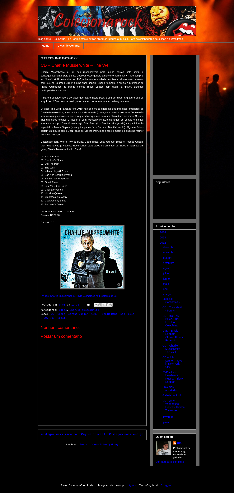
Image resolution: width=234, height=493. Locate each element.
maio (166, 283)
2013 (163, 237)
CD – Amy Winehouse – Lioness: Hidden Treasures (173, 405)
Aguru (132, 485)
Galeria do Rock (172, 395)
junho (166, 278)
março (167, 294)
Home (45, 45)
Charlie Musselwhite (84, 310)
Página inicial (93, 434)
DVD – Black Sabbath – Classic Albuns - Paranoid (173, 335)
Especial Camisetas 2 (171, 300)
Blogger (166, 485)
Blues (63, 310)
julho (166, 273)
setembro (169, 263)
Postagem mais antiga (126, 434)
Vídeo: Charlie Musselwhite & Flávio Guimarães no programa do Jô (79, 295)
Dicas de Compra (68, 45)
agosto (167, 268)
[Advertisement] (171, 113)
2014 (163, 232)
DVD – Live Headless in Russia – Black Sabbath (172, 377)
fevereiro (168, 416)
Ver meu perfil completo (170, 461)
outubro (168, 257)
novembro (169, 252)
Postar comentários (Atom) (99, 444)
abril (166, 289)
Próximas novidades (170, 388)
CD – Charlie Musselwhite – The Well (172, 349)
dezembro (169, 247)
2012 (163, 242)
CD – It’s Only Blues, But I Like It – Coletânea (170, 320)
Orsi (179, 443)
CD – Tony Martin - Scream (172, 309)
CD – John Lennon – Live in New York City (172, 362)
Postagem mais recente (59, 434)
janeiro (167, 422)
